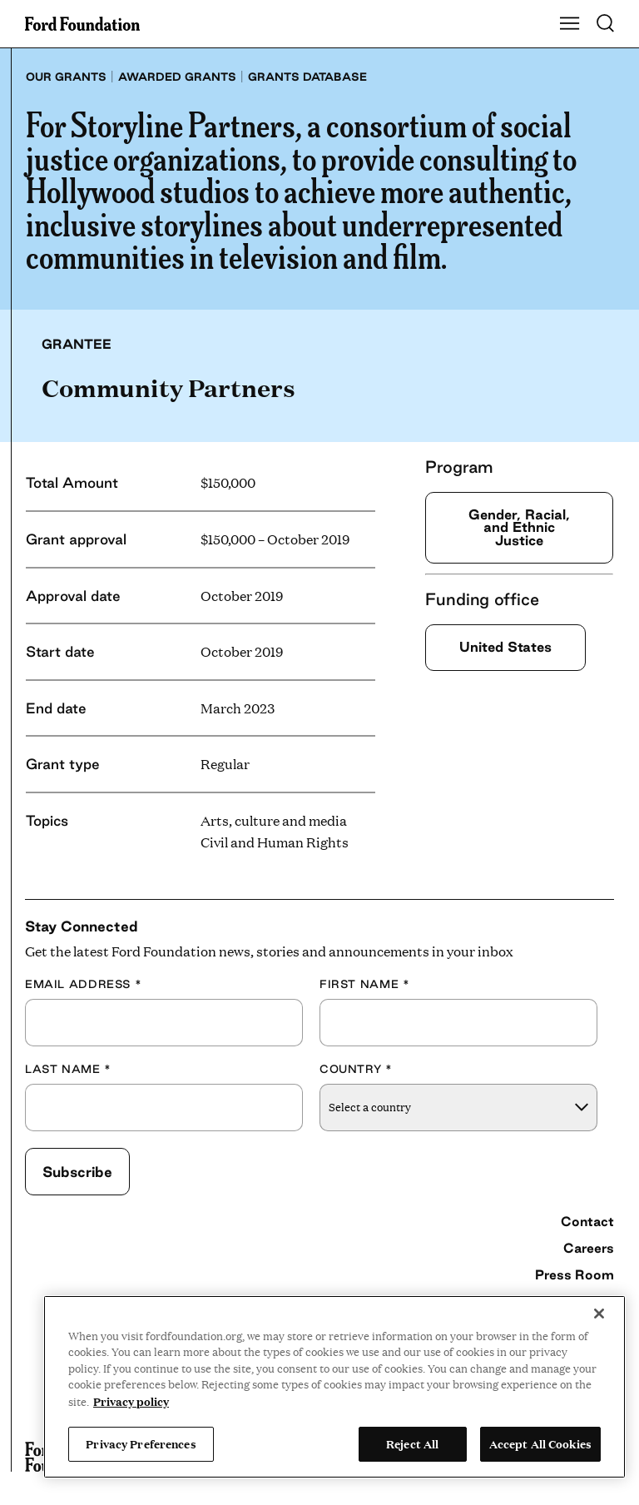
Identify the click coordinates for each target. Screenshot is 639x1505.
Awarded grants (177, 76)
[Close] (599, 1313)
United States (505, 646)
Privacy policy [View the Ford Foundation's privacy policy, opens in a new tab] (131, 1401)
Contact (587, 1221)
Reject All (412, 1443)
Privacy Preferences (141, 1443)
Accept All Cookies (540, 1443)
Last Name (68, 1069)
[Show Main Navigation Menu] (569, 24)
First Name (364, 984)
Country (356, 1069)
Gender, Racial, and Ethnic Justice (519, 527)
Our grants (66, 76)
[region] (334, 1386)
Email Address (83, 984)
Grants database (307, 76)
